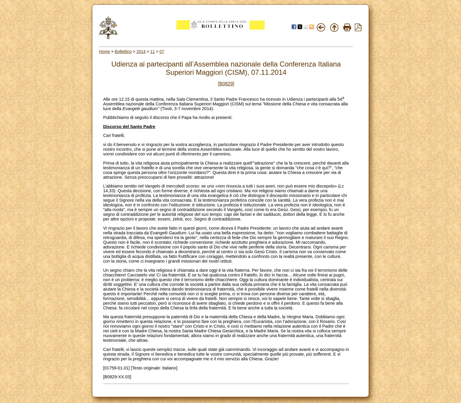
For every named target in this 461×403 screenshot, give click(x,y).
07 (162, 51)
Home (104, 51)
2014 (141, 51)
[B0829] (226, 83)
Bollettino (123, 51)
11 (152, 51)
